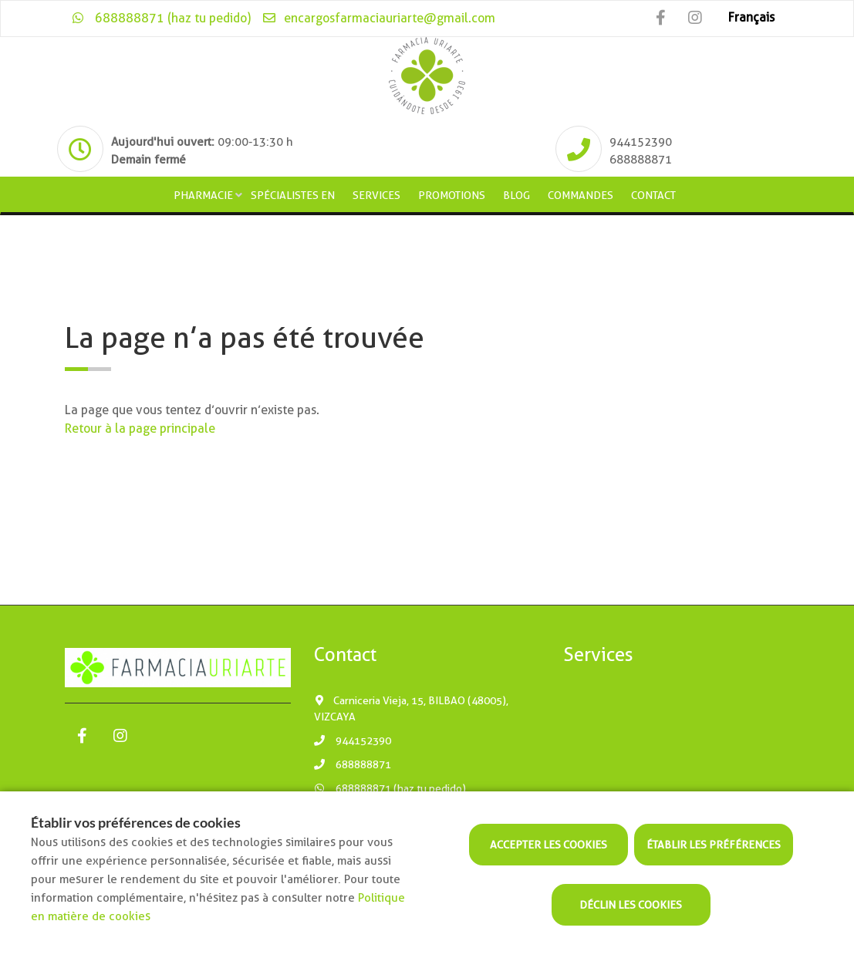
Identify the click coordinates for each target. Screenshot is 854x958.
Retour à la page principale (140, 428)
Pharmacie (203, 195)
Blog (516, 195)
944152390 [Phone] (640, 142)
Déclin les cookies (630, 905)
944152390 (352, 740)
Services (376, 195)
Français (751, 17)
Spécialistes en (293, 195)
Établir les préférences (713, 844)
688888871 (352, 764)
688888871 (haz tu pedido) (162, 18)
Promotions (451, 195)
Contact (653, 195)
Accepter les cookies (548, 844)
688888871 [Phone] (640, 160)
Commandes (580, 195)
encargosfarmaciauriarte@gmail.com (378, 18)
